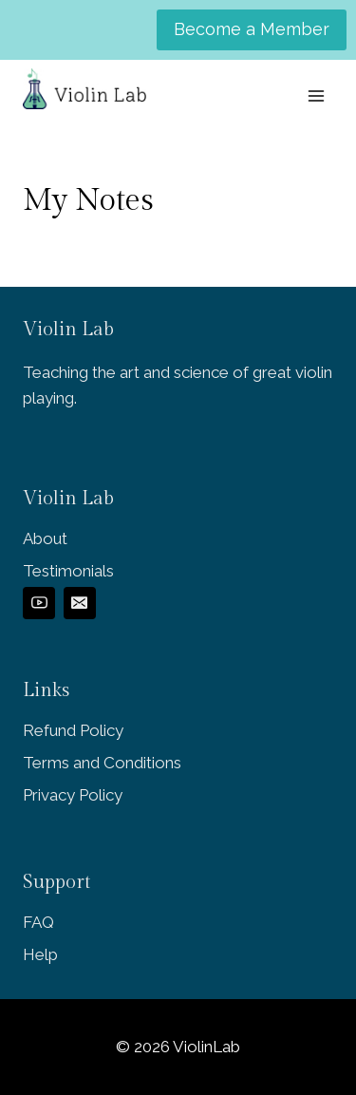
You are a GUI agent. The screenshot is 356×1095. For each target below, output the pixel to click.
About (45, 538)
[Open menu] (315, 95)
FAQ (38, 922)
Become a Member (251, 29)
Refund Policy (73, 730)
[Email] (80, 603)
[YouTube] (39, 603)
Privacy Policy (72, 794)
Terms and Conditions (102, 762)
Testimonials (68, 570)
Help (40, 954)
